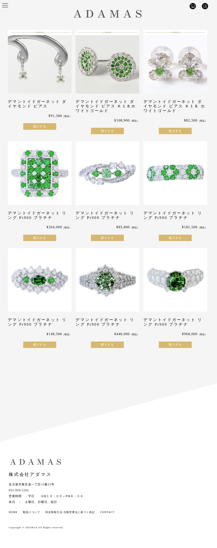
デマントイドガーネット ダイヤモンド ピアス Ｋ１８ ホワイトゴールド (174, 106)
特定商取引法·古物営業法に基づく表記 (70, 512)
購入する (39, 126)
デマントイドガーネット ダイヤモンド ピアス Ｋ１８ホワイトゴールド (106, 106)
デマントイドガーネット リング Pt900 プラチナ (37, 215)
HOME (13, 512)
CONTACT (107, 512)
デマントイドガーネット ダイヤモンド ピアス (37, 103)
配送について (31, 512)
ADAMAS (31, 527)
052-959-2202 (19, 490)
